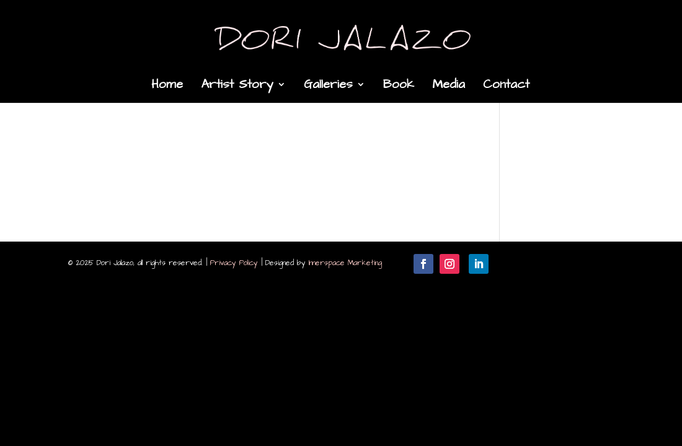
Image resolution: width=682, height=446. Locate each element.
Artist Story (237, 86)
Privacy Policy (234, 263)
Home (167, 86)
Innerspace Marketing (345, 263)
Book (398, 86)
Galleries (328, 86)
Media (448, 86)
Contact (506, 86)
